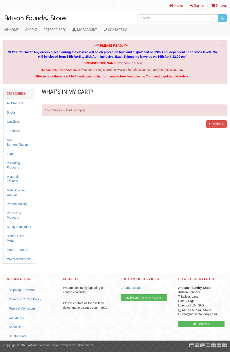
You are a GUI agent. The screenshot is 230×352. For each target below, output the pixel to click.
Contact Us (115, 30)
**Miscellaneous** (19, 259)
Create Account (131, 288)
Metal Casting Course (16, 192)
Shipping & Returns (22, 290)
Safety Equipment (19, 227)
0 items (219, 5)
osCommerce (85, 345)
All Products (15, 103)
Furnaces (13, 131)
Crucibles (13, 121)
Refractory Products (14, 215)
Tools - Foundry (17, 249)
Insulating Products (13, 165)
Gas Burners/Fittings (17, 142)
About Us (15, 327)
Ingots (11, 154)
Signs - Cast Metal (15, 238)
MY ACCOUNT (84, 30)
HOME (11, 30)
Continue (216, 124)
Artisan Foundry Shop (43, 345)
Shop (31, 30)
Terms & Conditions (22, 308)
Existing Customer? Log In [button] (144, 297)
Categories (54, 30)
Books (11, 112)
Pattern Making (17, 204)
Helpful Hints (17, 336)
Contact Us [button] (201, 324)
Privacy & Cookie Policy (25, 299)
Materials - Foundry (14, 179)
